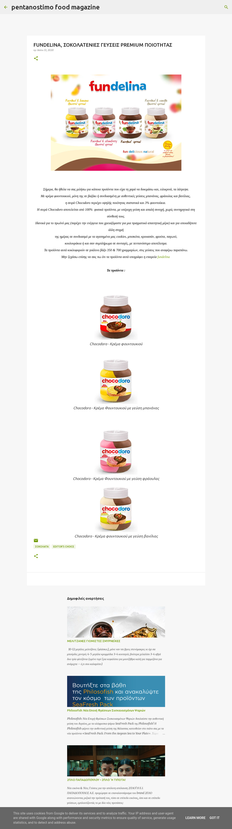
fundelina (164, 257)
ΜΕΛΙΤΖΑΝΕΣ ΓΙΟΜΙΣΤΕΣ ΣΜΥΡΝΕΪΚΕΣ (93, 641)
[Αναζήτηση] (105, 7)
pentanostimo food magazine (55, 7)
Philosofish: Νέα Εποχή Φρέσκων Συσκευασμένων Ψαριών (106, 710)
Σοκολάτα (42, 546)
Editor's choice (63, 546)
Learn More (195, 818)
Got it (215, 818)
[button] (35, 58)
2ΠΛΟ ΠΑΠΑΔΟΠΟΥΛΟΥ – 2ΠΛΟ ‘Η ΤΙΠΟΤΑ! (96, 779)
